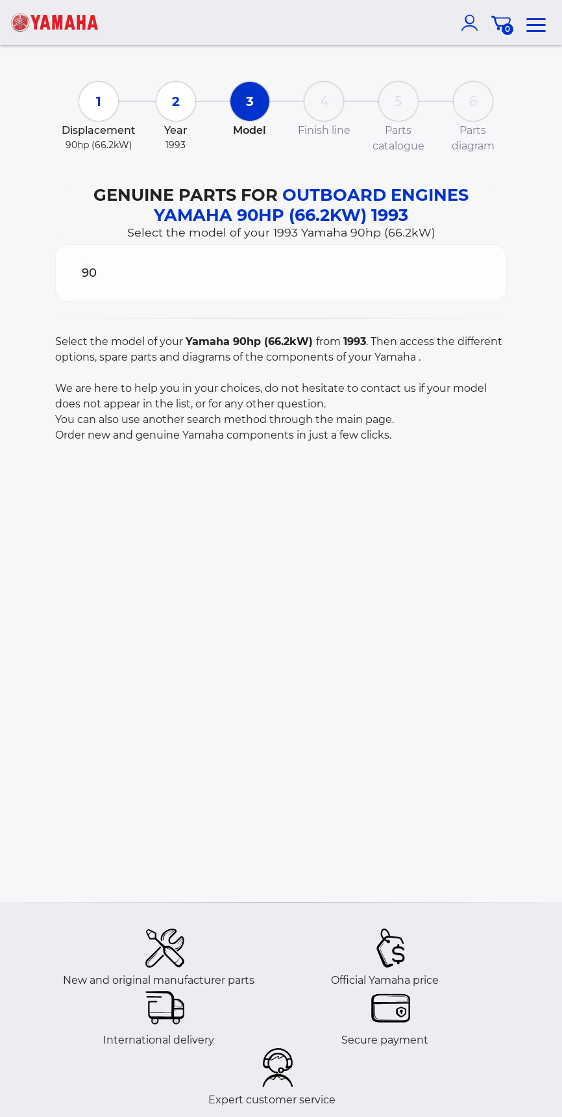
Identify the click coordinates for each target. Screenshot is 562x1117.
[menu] (536, 23)
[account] (472, 22)
